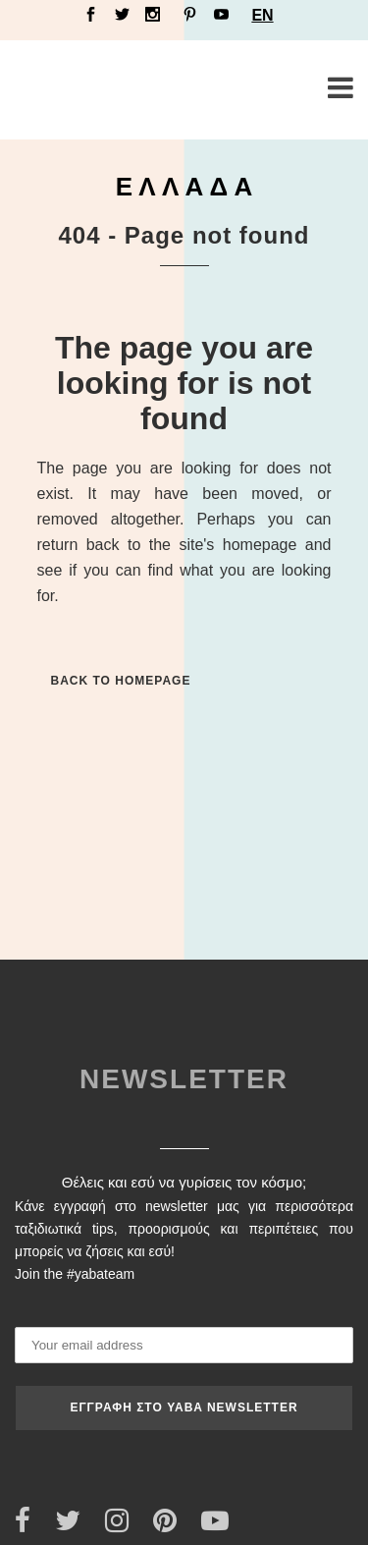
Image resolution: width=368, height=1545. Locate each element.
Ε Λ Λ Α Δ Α (184, 186)
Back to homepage (121, 681)
